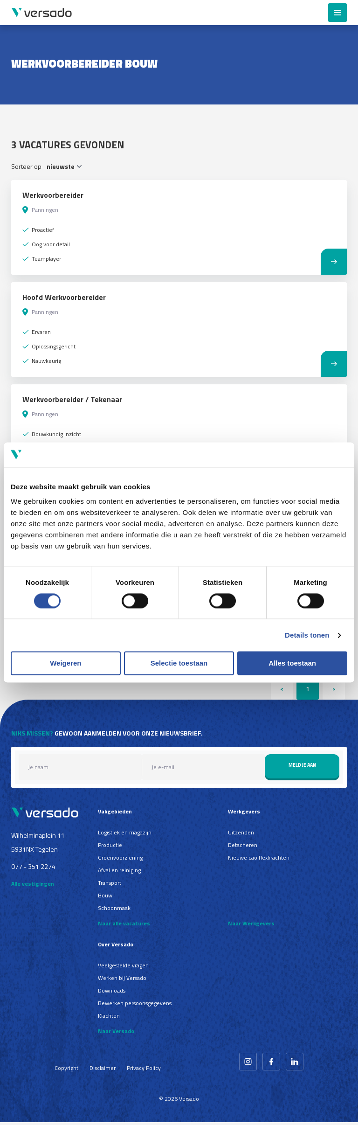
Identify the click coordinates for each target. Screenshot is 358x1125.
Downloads (111, 993)
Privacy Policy (144, 1070)
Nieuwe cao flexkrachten (258, 860)
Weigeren (65, 663)
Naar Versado (116, 1033)
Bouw (105, 898)
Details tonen (307, 635)
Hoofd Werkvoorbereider (64, 297)
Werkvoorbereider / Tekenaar (72, 399)
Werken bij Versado (122, 980)
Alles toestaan (292, 663)
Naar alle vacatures (124, 926)
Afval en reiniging (119, 872)
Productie (110, 847)
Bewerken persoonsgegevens (135, 1005)
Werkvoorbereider (52, 195)
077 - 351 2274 (33, 869)
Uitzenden (241, 835)
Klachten (109, 1018)
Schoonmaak (114, 910)
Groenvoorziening (120, 860)
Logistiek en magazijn (124, 835)
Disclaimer (103, 1070)
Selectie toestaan (179, 663)
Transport (109, 885)
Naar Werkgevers (251, 926)
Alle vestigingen (32, 886)
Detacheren (242, 847)
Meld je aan (302, 767)
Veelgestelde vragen (123, 968)
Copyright (66, 1070)
